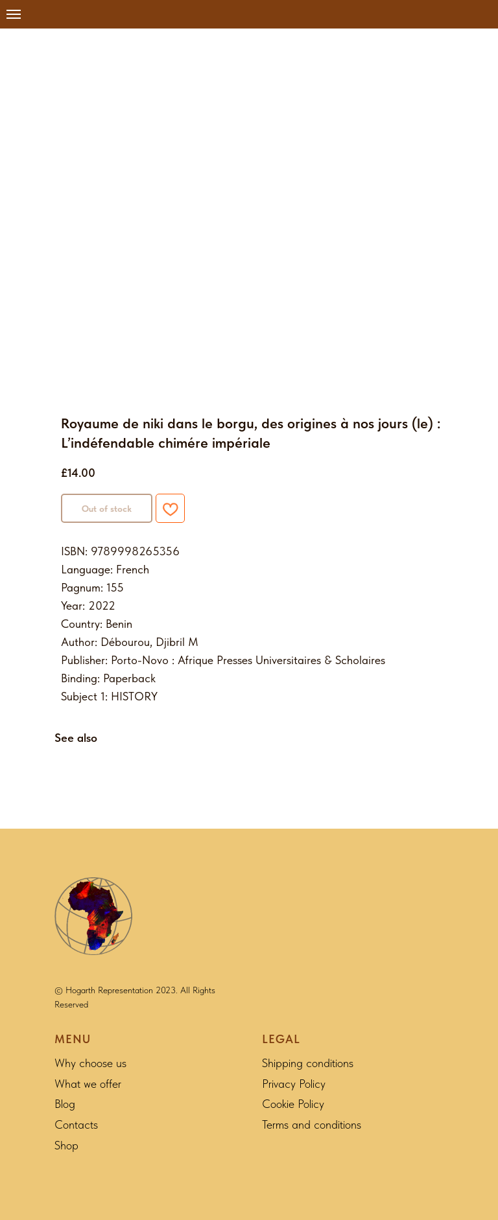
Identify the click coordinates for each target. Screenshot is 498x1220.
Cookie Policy (293, 1104)
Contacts (76, 1124)
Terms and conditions (311, 1124)
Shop (66, 1145)
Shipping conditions (307, 1063)
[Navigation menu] (13, 14)
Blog (64, 1104)
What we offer (87, 1083)
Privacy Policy (294, 1083)
